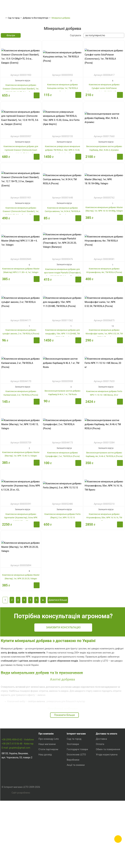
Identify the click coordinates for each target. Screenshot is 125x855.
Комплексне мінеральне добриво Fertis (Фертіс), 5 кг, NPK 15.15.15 (62, 551)
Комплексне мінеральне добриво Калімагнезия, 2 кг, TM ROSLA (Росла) (21, 429)
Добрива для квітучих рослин (62, 54)
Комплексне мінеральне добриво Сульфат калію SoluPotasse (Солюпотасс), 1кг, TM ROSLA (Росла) (104, 123)
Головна (3, 18)
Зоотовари (73, 789)
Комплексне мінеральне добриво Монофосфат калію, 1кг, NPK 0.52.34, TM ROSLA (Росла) (104, 369)
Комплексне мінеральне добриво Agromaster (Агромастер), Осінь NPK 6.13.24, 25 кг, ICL (20, 553)
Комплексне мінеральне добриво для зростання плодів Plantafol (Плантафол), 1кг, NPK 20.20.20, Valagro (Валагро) (62, 307)
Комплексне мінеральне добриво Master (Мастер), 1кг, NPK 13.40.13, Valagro (20, 490)
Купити (37, 130)
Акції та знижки (76, 810)
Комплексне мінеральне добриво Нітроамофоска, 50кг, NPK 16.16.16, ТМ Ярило (104, 553)
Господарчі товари (77, 795)
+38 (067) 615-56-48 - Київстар (17, 796)
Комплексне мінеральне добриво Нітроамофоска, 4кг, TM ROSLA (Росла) (104, 306)
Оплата (100, 789)
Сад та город (14, 18)
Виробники (73, 805)
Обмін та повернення (108, 795)
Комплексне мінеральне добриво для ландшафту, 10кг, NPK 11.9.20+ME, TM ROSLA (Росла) (62, 369)
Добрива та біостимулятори (35, 18)
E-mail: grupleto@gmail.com (16, 800)
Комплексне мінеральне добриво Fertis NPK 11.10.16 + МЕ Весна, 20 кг (104, 429)
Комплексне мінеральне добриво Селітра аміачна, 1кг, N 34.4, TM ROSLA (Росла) (62, 246)
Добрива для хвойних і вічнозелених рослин (101, 54)
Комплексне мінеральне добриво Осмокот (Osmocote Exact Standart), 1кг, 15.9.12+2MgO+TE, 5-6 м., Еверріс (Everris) (21, 125)
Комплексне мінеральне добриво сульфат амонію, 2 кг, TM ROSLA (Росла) (20, 367)
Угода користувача (107, 800)
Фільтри (11, 70)
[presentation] (4, 46)
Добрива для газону (24, 54)
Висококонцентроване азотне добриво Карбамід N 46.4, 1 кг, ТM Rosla (62, 429)
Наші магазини (47, 789)
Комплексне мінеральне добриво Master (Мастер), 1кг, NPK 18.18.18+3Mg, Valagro (104, 245)
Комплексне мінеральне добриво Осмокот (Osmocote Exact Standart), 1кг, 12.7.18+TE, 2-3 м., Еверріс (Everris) (21, 246)
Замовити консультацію (73, 668)
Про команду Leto (48, 784)
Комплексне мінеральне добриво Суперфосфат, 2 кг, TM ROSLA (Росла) (62, 490)
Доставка (101, 784)
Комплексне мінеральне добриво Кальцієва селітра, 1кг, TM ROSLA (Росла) (62, 123)
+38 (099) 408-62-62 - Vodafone (18, 792)
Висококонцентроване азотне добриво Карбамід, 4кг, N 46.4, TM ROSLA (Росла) (104, 490)
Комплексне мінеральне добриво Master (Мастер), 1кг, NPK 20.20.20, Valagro (20, 613)
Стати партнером (48, 795)
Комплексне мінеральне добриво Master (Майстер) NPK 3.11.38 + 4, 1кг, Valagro (20, 306)
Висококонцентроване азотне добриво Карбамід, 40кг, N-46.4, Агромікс (104, 183)
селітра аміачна (37, 747)
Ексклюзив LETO (76, 800)
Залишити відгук (22, 115)
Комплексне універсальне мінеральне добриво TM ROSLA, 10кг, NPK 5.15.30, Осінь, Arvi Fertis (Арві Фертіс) (62, 185)
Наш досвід (45, 800)
